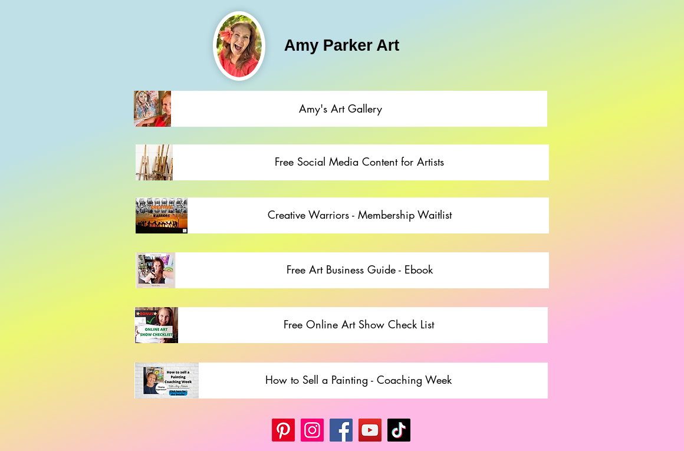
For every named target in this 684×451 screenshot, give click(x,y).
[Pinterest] (283, 430)
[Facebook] (341, 430)
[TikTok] (398, 430)
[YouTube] (370, 430)
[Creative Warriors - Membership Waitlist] (359, 215)
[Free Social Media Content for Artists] (359, 162)
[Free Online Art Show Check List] (359, 325)
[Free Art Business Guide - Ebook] (359, 270)
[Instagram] (312, 430)
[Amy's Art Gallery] (340, 109)
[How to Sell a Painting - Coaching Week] (358, 380)
